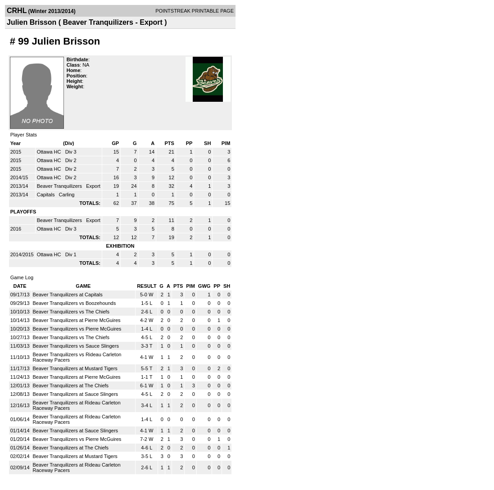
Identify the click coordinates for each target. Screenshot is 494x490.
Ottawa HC (50, 151)
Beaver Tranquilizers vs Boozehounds (74, 303)
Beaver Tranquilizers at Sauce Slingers (75, 394)
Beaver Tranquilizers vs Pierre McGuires (77, 328)
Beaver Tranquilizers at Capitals (68, 294)
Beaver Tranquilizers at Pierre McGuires (77, 320)
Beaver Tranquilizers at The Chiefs (71, 385)
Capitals (46, 194)
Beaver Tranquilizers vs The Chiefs (71, 311)
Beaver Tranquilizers (60, 186)
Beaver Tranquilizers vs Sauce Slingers (76, 346)
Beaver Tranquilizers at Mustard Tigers (75, 368)
